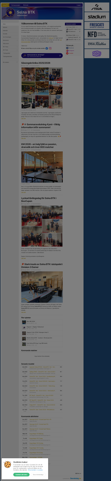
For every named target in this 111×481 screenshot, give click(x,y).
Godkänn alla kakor (21, 474)
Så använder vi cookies (35, 470)
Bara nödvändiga (38, 474)
